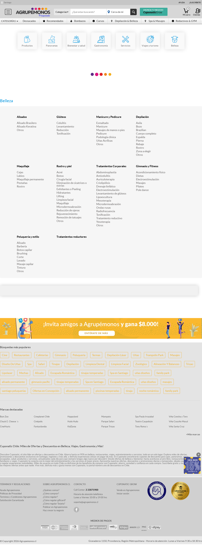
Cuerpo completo (146, 133)
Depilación (142, 116)
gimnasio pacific (40, 381)
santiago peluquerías (14, 390)
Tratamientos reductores (72, 236)
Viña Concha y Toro (178, 416)
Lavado (21, 260)
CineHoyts (5, 426)
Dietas (140, 175)
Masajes (141, 182)
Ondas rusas (103, 207)
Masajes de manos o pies (110, 129)
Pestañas (22, 182)
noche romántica (149, 390)
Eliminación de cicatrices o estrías (72, 184)
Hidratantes (64, 192)
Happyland (73, 416)
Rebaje (140, 144)
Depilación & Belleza (124, 21)
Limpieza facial (65, 199)
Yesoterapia (103, 221)
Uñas (136, 355)
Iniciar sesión (123, 493)
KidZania (72, 426)
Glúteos (61, 116)
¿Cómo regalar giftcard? (54, 500)
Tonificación (63, 133)
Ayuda (182, 3)
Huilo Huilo (73, 421)
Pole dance (142, 189)
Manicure (101, 126)
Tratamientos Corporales (111, 166)
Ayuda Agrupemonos (10, 490)
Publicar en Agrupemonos (55, 507)
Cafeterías (42, 355)
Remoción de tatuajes (69, 217)
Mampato (106, 416)
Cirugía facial (64, 179)
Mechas (23, 372)
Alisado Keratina (26, 126)
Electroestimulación (107, 189)
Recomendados (53, 21)
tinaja (129, 390)
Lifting (60, 196)
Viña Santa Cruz (176, 426)
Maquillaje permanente (30, 179)
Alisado (21, 242)
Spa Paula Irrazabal (144, 416)
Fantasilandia (40, 426)
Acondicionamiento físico (150, 172)
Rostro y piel (64, 166)
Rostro (140, 147)
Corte (20, 256)
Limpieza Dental (95, 364)
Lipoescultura (104, 197)
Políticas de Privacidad (11, 493)
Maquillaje (23, 166)
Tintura (21, 267)
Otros (20, 129)
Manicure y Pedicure (108, 116)
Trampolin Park (154, 355)
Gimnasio (60, 355)
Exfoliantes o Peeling (69, 189)
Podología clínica (106, 137)
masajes (167, 381)
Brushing (22, 253)
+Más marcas (193, 434)
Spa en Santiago (119, 372)
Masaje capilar (25, 264)
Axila (139, 122)
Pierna (140, 140)
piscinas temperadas (107, 390)
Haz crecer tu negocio (53, 510)
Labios (20, 175)
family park (163, 372)
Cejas (20, 172)
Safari (41, 364)
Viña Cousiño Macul (178, 421)
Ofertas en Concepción (46, 390)
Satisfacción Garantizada (12, 500)
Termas (96, 355)
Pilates (140, 186)
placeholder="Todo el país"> (121, 12)
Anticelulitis (103, 175)
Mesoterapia (103, 200)
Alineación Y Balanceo (166, 364)
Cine (4, 355)
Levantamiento (65, 126)
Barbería (22, 246)
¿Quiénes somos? (51, 490)
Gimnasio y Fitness (147, 166)
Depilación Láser (116, 355)
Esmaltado (102, 122)
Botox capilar (24, 249)
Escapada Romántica (62, 372)
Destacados (29, 21)
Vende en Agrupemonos (128, 490)
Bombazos (78, 21)
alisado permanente (13, 381)
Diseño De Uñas (11, 364)
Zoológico (141, 364)
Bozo (139, 126)
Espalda (140, 137)
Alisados (22, 116)
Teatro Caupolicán (144, 421)
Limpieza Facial (120, 364)
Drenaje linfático (105, 186)
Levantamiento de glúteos (111, 193)
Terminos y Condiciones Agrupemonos (18, 497)
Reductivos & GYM (184, 21)
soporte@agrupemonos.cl (86, 502)
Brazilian (141, 129)
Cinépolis (38, 421)
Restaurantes (21, 355)
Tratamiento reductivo (109, 218)
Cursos (98, 21)
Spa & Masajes (155, 21)
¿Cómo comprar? (51, 493)
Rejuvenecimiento (67, 213)
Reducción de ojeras (68, 210)
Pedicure (101, 133)
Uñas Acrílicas (104, 140)
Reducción (63, 129)
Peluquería (79, 355)
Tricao (189, 364)
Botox (60, 175)
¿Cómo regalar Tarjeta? (54, 503)
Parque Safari (107, 421)
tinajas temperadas (92, 372)
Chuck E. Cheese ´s (9, 421)
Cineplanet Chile (42, 416)
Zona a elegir (143, 151)
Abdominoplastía (106, 172)
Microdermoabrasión (69, 206)
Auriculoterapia (105, 179)
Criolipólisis (103, 182)
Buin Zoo (4, 416)
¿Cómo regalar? (50, 497)
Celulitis (61, 122)
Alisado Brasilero (27, 122)
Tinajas (56, 364)
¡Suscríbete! (195, 3)
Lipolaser (7, 372)
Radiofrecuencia (105, 211)
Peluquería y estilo (28, 236)
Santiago (7, 2)
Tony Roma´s (141, 426)
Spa (29, 364)
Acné (59, 172)
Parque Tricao (108, 426)
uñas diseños (142, 372)
